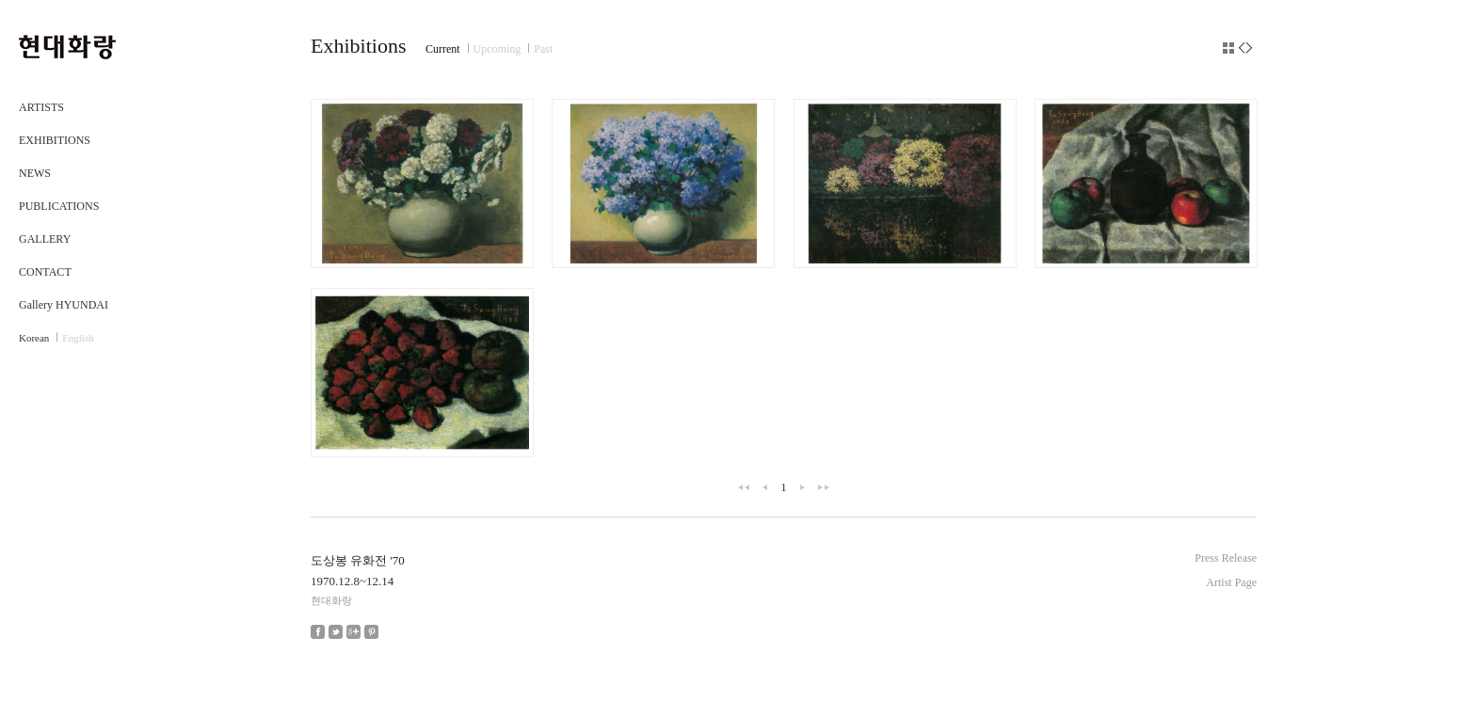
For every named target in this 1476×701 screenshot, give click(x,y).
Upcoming (497, 49)
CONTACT (45, 272)
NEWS (35, 173)
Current (442, 49)
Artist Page (1231, 582)
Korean (34, 337)
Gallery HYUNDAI (63, 304)
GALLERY (45, 239)
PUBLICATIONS (59, 206)
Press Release (1226, 558)
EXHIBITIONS (54, 140)
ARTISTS (41, 107)
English (78, 337)
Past (543, 49)
